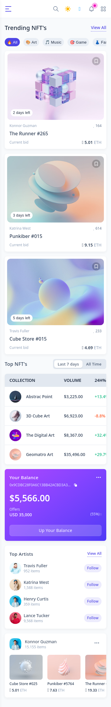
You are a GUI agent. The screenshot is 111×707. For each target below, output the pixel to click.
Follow (93, 568)
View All (98, 27)
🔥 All (12, 42)
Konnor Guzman (23, 125)
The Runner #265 (28, 133)
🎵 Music (53, 42)
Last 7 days (68, 364)
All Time (94, 364)
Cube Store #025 (23, 683)
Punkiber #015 (25, 236)
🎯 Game (78, 42)
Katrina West (20, 228)
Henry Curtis (36, 599)
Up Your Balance (55, 530)
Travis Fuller (19, 331)
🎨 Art (31, 42)
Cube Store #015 (28, 339)
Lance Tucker (36, 615)
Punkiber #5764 (60, 683)
